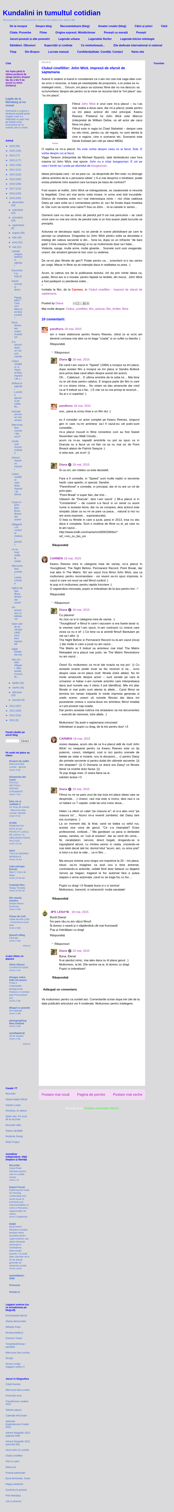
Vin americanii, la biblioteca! (17, 613)
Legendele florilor (100, 38)
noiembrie (17, 209)
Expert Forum (17, 1187)
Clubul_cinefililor (76, 308)
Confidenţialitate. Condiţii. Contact (100, 51)
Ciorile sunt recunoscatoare (17, 447)
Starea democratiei (16, 1321)
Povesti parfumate (15, 1472)
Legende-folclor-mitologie (137, 38)
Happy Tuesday (17, 888)
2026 (12, 146)
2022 (12, 165)
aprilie (15, 683)
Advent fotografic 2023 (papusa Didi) (18, 1434)
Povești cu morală (116, 32)
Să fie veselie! (16, 1036)
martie (16, 687)
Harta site (137, 51)
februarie (17, 692)
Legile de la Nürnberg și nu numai (16, 102)
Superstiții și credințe (58, 45)
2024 (12, 155)
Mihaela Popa (13, 1327)
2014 (12, 706)
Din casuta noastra (15, 899)
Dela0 (12, 1224)
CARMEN (56, 558)
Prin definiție (15, 1010)
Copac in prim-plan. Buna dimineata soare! (16, 511)
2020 (12, 174)
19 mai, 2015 (80, 789)
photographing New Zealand (17, 1022)
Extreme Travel (14, 1338)
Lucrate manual (58, 51)
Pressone (14, 1285)
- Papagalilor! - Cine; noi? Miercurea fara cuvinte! (17, 306)
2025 (12, 150)
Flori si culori (12, 1461)
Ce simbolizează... (93, 45)
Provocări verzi (14, 1395)
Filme (43, 32)
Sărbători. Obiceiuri (22, 45)
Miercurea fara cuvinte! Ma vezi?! (17, 430)
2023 (12, 160)
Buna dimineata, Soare (18, 1478)
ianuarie (17, 699)
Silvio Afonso (17, 964)
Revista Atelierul (14, 1332)
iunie (15, 242)
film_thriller (113, 308)
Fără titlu (13, 938)
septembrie (18, 225)
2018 (12, 183)
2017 (12, 188)
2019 (12, 179)
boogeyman (99, 165)
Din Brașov (32, 51)
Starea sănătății (14, 1130)
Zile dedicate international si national (137, 45)
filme (125, 308)
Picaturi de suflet (19, 761)
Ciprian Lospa (13, 1105)
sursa (55, 143)
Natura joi (11, 1467)
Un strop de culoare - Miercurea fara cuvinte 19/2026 (19, 810)
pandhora (56, 329)
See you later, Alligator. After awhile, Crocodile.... (17, 668)
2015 (12, 198)
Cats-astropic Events (17, 868)
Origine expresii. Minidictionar (75, 32)
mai (14, 247)
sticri (12, 850)
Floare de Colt (17, 916)
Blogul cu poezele (19, 1007)
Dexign (9, 1358)
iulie (14, 237)
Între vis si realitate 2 (15, 803)
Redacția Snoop (14, 1136)
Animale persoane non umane (17, 415)
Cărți (164, 26)
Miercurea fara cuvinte (18, 1352)
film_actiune (97, 308)
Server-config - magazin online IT (15, 1365)
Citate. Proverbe (20, 32)
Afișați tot (26, 946)
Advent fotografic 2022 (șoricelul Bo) (18, 1443)
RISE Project (12, 1142)
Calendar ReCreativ (16, 1415)
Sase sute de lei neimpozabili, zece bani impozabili (17, 634)
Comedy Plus (17, 885)
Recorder (11, 1093)
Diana (63, 359)
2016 (12, 193)
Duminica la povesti (16, 1489)
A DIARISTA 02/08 (18, 967)
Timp (13, 51)
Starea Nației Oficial (16, 1099)
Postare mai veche (127, 1094)
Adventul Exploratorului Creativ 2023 (17, 1424)
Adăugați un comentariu (60, 989)
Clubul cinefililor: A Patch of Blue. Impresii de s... (17, 370)
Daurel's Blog (17, 935)
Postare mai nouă (55, 1094)
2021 (12, 169)
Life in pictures (13, 1501)
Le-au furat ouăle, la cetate (16, 555)
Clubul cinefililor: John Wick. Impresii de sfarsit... (17, 486)
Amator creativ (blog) (112, 26)
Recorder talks (13, 1125)
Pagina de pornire (91, 1094)
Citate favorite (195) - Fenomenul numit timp (19, 922)
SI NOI (13, 822)
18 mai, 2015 (72, 329)
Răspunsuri (61, 352)
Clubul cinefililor (14, 1455)
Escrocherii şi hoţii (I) (17, 273)
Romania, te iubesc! (16, 1110)
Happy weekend (14, 1484)
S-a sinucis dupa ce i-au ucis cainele (17, 349)
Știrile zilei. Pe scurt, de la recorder (16, 1118)
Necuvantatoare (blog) (75, 26)
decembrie (17, 202)
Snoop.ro (14, 1291)
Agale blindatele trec (17, 652)
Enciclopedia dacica (16, 1315)
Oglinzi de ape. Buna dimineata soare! (17, 595)
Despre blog (44, 26)
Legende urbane (69, 38)
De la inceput (18, 26)
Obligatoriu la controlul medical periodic (17, 534)
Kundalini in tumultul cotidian (52, 13)
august (16, 232)
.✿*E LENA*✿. (60, 912)
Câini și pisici (143, 26)
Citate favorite (13, 1384)
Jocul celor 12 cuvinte (17, 1450)
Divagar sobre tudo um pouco (18, 978)
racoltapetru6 (17, 1033)
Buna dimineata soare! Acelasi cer (17, 329)
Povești (141, 32)
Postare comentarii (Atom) (101, 1108)
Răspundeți (57, 344)
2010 (12, 720)
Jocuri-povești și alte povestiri (30, 38)
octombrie (17, 217)
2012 (12, 715)
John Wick (88, 103)
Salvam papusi (14, 1409)
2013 (12, 710)
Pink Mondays (13, 1495)
